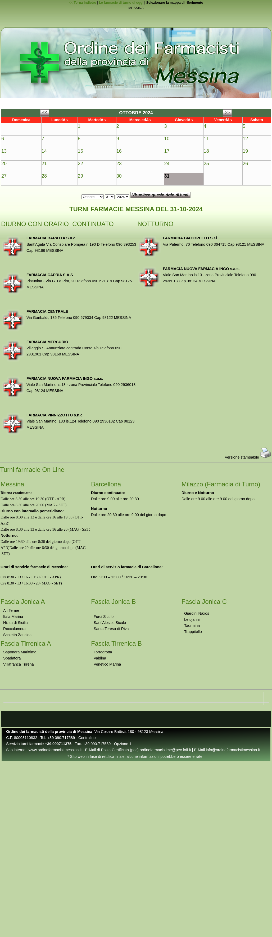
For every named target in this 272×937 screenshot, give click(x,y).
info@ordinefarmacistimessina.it (233, 750)
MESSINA (136, 8)
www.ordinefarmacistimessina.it (55, 750)
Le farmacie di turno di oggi (121, 3)
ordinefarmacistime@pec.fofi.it (165, 750)
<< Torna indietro (82, 3)
